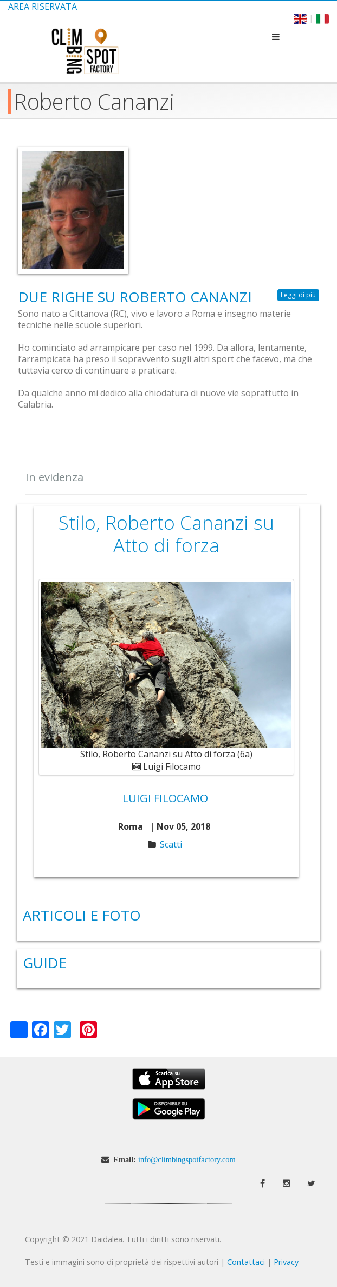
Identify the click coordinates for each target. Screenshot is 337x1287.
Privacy (286, 1262)
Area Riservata (42, 6)
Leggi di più (300, 294)
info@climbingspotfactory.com (187, 1159)
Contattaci (246, 1262)
